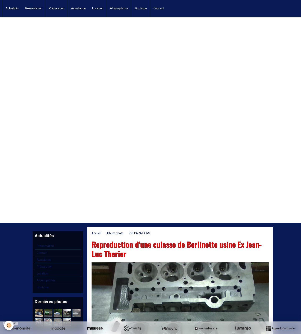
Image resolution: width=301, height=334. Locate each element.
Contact (158, 8)
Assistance (78, 8)
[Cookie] (9, 325)
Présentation (33, 8)
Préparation (57, 8)
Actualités (12, 8)
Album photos (119, 8)
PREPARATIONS (139, 233)
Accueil (96, 233)
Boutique (141, 8)
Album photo (115, 233)
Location (97, 8)
